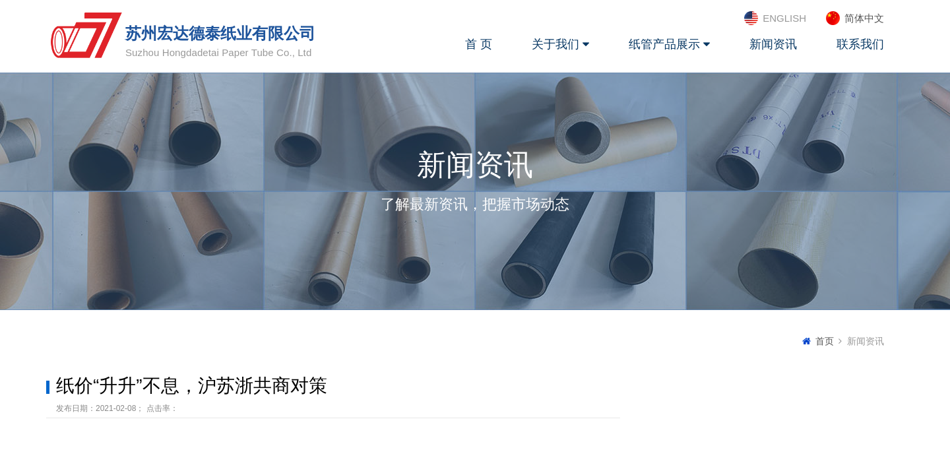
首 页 (478, 44)
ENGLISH (784, 18)
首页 (824, 341)
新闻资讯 (773, 44)
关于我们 (560, 44)
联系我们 (860, 44)
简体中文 (864, 18)
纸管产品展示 (669, 44)
